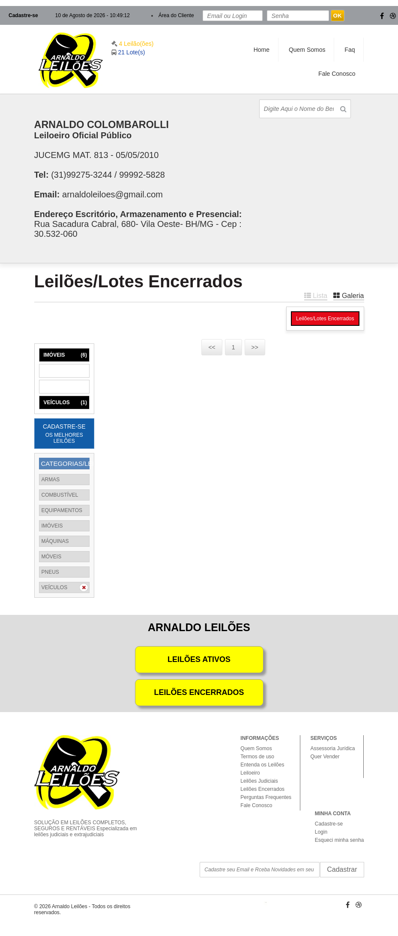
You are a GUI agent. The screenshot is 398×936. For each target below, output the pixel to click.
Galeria (348, 295)
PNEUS (50, 572)
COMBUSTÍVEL (60, 495)
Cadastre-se (23, 15)
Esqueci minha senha (339, 840)
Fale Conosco (336, 73)
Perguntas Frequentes (265, 797)
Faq (349, 49)
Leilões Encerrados (262, 789)
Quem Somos (307, 49)
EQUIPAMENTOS (62, 510)
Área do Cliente (176, 15)
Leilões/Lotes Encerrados (325, 319)
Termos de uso (257, 757)
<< (211, 347)
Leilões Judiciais (259, 781)
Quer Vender (324, 757)
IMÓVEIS (65, 355)
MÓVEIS (65, 387)
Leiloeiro (250, 773)
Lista (315, 295)
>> (254, 347)
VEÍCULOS (65, 402)
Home (261, 49)
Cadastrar (342, 869)
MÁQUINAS (65, 371)
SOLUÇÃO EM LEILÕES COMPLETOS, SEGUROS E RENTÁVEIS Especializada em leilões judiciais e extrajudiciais (89, 821)
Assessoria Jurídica (332, 748)
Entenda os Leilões (262, 765)
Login (321, 832)
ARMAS (51, 480)
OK (337, 15)
